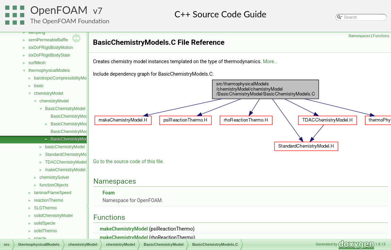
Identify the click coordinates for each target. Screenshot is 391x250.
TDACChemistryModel (65, 162)
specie (40, 238)
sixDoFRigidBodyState (49, 55)
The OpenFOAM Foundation (69, 21)
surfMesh (36, 62)
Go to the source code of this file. (128, 161)
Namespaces (359, 36)
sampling (36, 32)
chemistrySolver (54, 177)
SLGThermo (45, 208)
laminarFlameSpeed (52, 192)
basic (39, 85)
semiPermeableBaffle (48, 40)
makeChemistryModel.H (67, 169)
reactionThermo (48, 200)
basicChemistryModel (65, 146)
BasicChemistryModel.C (73, 116)
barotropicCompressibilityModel (63, 78)
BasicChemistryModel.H (73, 124)
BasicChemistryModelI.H (73, 131)
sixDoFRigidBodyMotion (50, 47)
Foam (108, 192)
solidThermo (45, 230)
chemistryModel (48, 93)
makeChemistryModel (123, 229)
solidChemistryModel (53, 215)
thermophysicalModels (49, 70)
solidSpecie (44, 223)
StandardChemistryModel (68, 154)
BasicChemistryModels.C (74, 139)
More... (270, 61)
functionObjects (54, 185)
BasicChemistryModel (65, 108)
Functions (381, 36)
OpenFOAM (59, 9)
